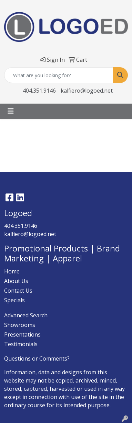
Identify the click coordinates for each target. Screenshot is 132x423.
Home (12, 271)
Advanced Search (26, 315)
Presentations (22, 334)
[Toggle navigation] (10, 111)
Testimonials (21, 344)
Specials (14, 300)
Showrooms (19, 325)
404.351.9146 (39, 90)
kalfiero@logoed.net (87, 90)
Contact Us (18, 290)
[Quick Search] (58, 75)
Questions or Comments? (37, 358)
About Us (16, 281)
